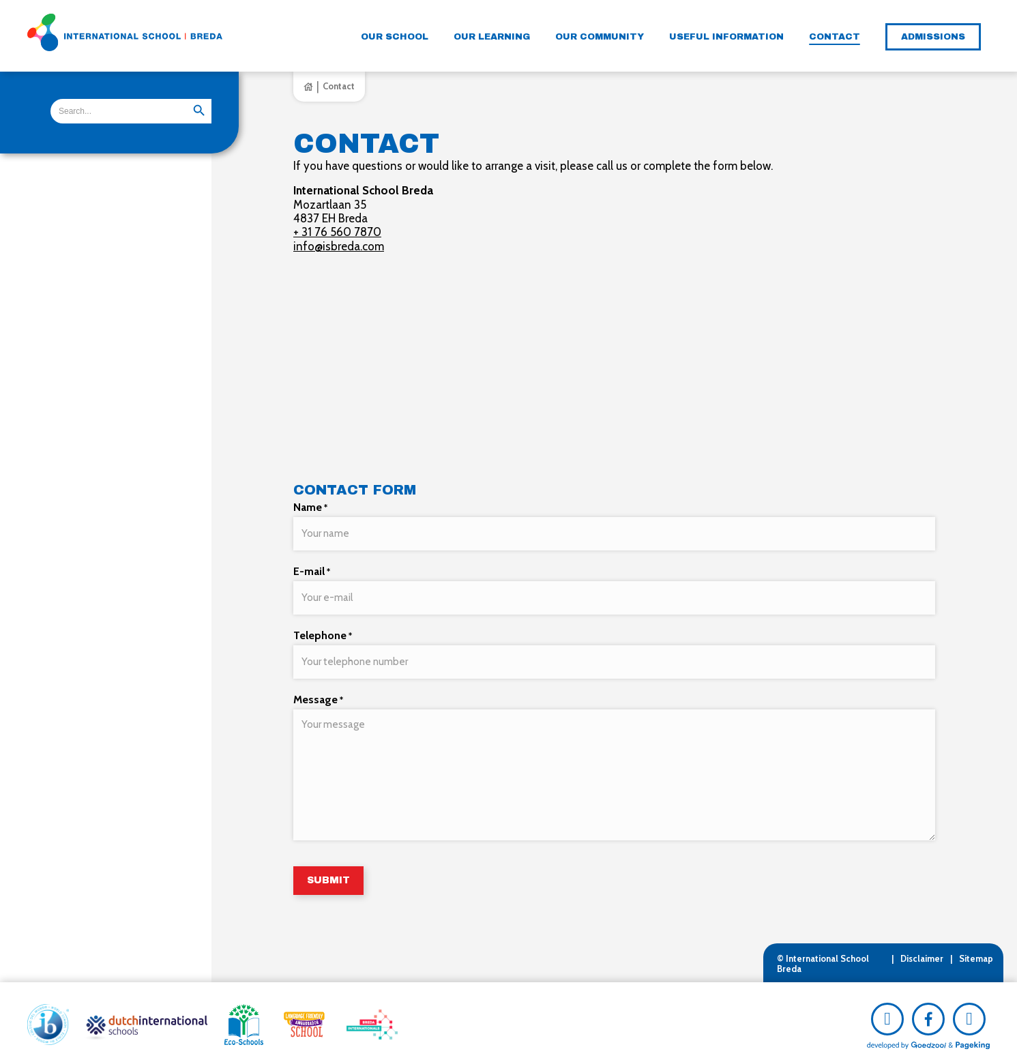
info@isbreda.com (338, 246)
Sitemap (976, 951)
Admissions (933, 37)
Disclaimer (921, 951)
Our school (394, 37)
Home (308, 86)
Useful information (726, 37)
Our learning (492, 37)
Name (310, 507)
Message (318, 692)
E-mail (311, 568)
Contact (834, 37)
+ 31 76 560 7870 (337, 232)
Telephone (322, 630)
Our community (599, 37)
